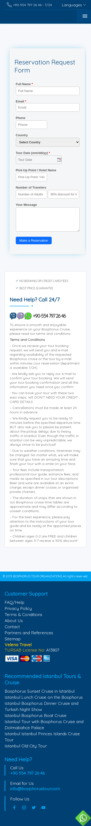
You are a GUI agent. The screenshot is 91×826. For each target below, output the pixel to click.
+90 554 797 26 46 (27, 773)
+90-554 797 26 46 (49, 316)
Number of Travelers (31, 187)
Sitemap (13, 638)
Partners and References (29, 632)
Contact (12, 626)
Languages (72, 4)
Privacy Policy (18, 608)
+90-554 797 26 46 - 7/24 (32, 5)
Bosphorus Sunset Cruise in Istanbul (39, 691)
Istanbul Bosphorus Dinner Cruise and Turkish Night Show (41, 706)
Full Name (24, 84)
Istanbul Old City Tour (26, 745)
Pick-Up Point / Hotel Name (36, 170)
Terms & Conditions (23, 614)
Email (48, 106)
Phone (20, 118)
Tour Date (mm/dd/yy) (33, 153)
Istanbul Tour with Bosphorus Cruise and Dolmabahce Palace (44, 724)
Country (22, 135)
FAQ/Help (14, 602)
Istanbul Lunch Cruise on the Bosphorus (44, 697)
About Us (14, 620)
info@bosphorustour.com (35, 788)
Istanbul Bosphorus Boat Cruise (35, 715)
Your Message (26, 205)
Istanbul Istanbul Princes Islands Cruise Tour (42, 736)
